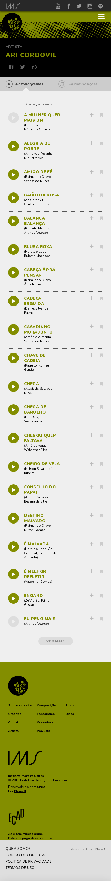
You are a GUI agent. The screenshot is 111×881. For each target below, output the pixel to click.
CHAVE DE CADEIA (35, 358)
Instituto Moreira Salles (26, 776)
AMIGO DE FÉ (38, 172)
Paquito (31, 365)
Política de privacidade (28, 861)
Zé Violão (32, 600)
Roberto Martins (37, 228)
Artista (14, 46)
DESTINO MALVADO (35, 518)
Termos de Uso (20, 867)
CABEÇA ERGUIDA (34, 301)
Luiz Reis (31, 417)
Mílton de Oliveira (37, 129)
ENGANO (33, 595)
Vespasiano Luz (36, 421)
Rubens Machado (37, 256)
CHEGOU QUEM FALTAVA (40, 438)
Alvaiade (31, 388)
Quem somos (18, 848)
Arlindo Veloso (35, 232)
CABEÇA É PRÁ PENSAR (39, 272)
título (29, 104)
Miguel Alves (33, 158)
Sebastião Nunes (37, 181)
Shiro (41, 787)
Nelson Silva (34, 469)
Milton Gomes (34, 530)
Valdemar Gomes (38, 581)
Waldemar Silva (36, 450)
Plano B (20, 791)
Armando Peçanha (39, 153)
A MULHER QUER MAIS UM (42, 117)
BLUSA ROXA (38, 246)
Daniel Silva (34, 308)
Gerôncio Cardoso (38, 204)
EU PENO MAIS (40, 618)
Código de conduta (25, 854)
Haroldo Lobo (36, 125)
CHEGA (31, 383)
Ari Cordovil (34, 200)
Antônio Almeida (38, 337)
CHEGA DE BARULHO (35, 409)
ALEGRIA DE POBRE (37, 146)
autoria (45, 104)
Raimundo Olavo (38, 177)
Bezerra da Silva (36, 501)
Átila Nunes (33, 284)
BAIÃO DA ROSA (41, 195)
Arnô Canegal (35, 445)
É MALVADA (36, 544)
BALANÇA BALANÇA (34, 221)
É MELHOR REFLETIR (35, 574)
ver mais (55, 641)
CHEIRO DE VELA (42, 464)
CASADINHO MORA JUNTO (38, 329)
